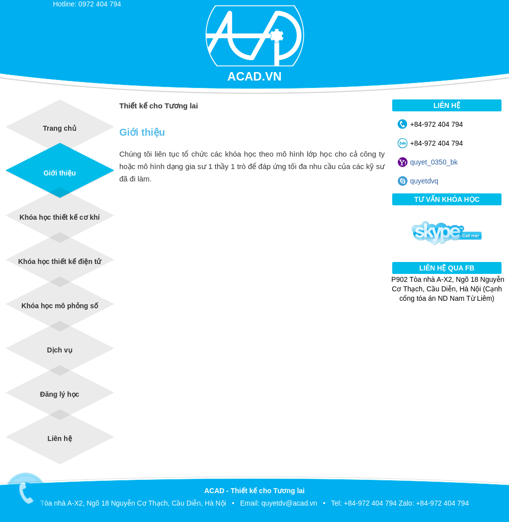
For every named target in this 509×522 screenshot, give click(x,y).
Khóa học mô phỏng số (59, 306)
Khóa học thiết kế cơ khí (59, 217)
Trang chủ (59, 128)
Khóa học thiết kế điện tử (59, 261)
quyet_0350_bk (434, 162)
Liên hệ (59, 438)
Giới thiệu (59, 173)
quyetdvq (424, 181)
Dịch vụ (59, 350)
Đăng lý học (60, 394)
